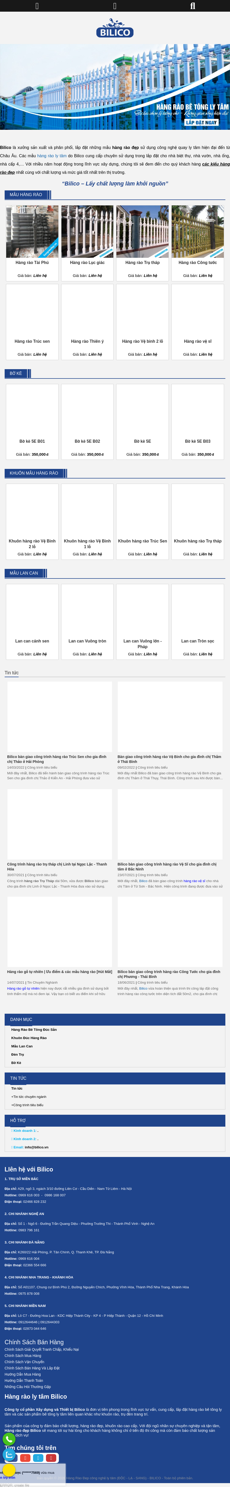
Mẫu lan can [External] (24, 573)
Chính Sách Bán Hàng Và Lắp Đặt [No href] (32, 1368)
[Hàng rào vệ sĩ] (198, 322)
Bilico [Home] (143, 881)
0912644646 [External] (27, 1322)
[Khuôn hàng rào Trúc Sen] (142, 522)
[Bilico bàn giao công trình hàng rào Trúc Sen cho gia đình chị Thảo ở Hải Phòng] (60, 716)
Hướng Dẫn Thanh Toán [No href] (24, 1380)
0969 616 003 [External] (28, 1195)
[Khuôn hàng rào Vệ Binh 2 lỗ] (32, 522)
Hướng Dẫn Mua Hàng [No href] (23, 1374)
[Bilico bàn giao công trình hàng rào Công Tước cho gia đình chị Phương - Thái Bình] (170, 931)
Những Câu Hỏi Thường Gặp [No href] (28, 1387)
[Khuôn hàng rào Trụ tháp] (198, 522)
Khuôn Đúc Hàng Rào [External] (29, 1038)
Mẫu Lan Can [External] (22, 1046)
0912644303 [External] (49, 1322)
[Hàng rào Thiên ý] (87, 322)
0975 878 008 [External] (28, 1294)
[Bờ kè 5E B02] (87, 422)
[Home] (115, 28)
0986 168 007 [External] (55, 1195)
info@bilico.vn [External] (30, 1147)
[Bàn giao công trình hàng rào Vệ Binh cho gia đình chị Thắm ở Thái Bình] (170, 716)
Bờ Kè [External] (16, 1063)
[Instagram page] (25, 1458)
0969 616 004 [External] (28, 1259)
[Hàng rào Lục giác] (87, 243)
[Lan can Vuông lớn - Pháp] (142, 622)
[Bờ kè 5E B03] (198, 422)
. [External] (24, 1131)
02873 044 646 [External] (34, 1329)
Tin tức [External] (12, 672)
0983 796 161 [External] (28, 1230)
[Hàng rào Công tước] (198, 243)
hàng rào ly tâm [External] (52, 156)
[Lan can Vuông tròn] (87, 622)
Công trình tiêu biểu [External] (42, 767)
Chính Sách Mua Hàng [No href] (23, 1356)
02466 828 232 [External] (34, 1202)
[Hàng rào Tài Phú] (32, 243)
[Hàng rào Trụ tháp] (142, 243)
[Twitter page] (38, 1458)
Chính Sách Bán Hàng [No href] (34, 1342)
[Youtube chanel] (51, 1458)
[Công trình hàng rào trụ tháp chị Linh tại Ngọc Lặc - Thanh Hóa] (60, 824)
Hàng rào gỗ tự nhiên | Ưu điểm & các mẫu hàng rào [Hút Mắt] (59, 972)
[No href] (115, 87)
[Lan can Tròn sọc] (198, 622)
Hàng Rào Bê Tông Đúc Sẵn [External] (34, 1030)
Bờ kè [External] (16, 373)
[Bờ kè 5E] (142, 422)
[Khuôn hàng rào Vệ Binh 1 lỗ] (87, 522)
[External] (9, 1439)
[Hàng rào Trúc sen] (32, 322)
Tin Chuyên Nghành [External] (42, 982)
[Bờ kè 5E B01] (32, 422)
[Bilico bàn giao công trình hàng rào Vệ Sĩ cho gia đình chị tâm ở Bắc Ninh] (170, 824)
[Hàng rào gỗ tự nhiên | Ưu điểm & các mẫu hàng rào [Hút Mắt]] (60, 931)
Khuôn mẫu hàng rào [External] (34, 473)
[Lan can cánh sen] (32, 622)
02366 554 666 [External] (34, 1265)
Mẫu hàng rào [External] (26, 194)
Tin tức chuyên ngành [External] (29, 1097)
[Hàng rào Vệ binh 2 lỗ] (142, 322)
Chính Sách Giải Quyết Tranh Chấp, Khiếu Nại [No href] (42, 1349)
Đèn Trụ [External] (17, 1054)
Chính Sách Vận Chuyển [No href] (24, 1362)
